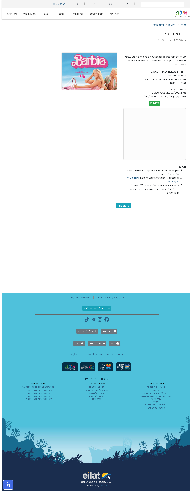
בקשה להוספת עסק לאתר (95, 308)
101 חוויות (10, 13)
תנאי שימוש (84, 297)
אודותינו (97, 297)
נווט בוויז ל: (121, 206)
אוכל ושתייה (76, 13)
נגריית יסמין (95, 399)
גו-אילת (154, 390)
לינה (44, 13)
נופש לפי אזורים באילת (154, 387)
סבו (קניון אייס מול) (95, 387)
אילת (181, 24)
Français (96, 354)
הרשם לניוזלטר (95, 343)
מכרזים (113, 343)
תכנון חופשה (27, 13)
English (72, 354)
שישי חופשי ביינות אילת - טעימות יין (36, 390)
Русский (84, 354)
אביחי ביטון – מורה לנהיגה (153, 405)
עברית (119, 354)
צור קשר (72, 297)
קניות (60, 13)
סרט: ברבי (156, 24)
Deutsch (109, 354)
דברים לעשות (95, 13)
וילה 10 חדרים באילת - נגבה (154, 393)
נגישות (77, 343)
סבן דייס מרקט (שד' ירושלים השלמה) (154, 396)
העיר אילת (112, 13)
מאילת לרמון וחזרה (85, 331)
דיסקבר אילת (107, 331)
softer (101, 485)
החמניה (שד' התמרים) (154, 408)
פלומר (154, 402)
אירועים (170, 24)
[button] (6, 484)
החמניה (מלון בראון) (95, 393)
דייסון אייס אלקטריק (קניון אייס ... (95, 390)
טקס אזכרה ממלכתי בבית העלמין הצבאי (36, 387)
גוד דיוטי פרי (154, 399)
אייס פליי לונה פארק (95, 396)
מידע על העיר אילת (112, 297)
